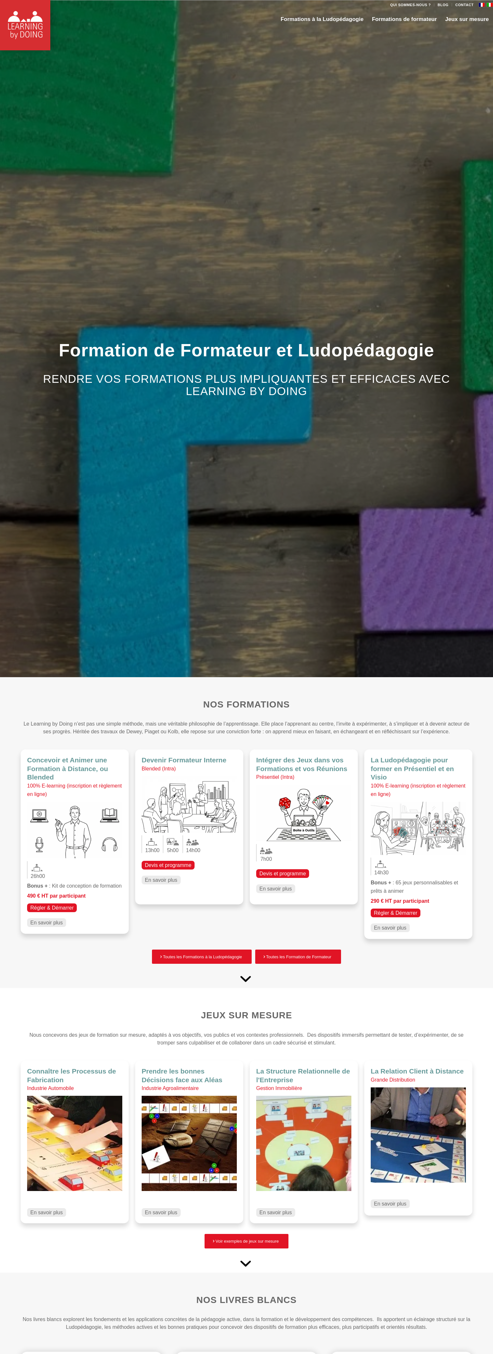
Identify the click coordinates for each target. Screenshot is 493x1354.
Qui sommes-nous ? (410, 5)
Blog (443, 5)
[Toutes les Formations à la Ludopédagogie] (202, 957)
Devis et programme (168, 865)
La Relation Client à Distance (417, 1071)
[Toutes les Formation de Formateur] (298, 957)
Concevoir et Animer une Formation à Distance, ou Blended (67, 768)
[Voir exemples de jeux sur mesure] (246, 1241)
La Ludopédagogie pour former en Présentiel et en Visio (412, 768)
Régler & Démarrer (52, 908)
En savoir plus (46, 922)
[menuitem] (410, 4)
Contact (464, 5)
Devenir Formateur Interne (184, 760)
